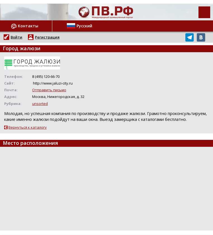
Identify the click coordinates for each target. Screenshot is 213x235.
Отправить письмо (49, 89)
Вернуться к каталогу (27, 127)
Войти (16, 37)
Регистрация (47, 37)
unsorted (40, 103)
